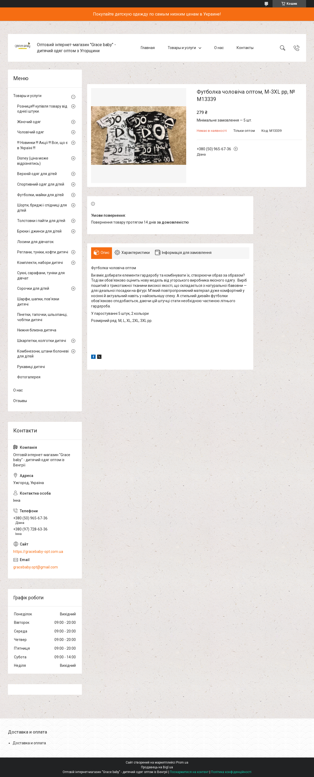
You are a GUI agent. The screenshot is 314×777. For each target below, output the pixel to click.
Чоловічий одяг (30, 132)
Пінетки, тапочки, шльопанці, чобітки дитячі (42, 317)
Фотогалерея (28, 377)
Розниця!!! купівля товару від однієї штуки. (42, 109)
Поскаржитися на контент (189, 772)
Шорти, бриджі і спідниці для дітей (42, 208)
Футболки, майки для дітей (40, 195)
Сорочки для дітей (33, 288)
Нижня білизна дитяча (36, 330)
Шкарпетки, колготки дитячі (41, 341)
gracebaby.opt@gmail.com (35, 567)
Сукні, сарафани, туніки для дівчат (41, 275)
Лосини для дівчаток (35, 242)
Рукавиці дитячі (31, 367)
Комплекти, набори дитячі (40, 262)
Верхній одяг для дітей (37, 174)
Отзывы (20, 401)
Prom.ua (182, 762)
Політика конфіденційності (231, 772)
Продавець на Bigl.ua (157, 767)
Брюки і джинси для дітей (39, 231)
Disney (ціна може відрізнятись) (32, 161)
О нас (219, 48)
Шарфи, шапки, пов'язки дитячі (38, 301)
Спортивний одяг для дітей (40, 184)
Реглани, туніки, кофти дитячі (42, 252)
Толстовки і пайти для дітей (41, 221)
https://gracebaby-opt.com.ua (38, 551)
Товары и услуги (182, 48)
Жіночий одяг (29, 122)
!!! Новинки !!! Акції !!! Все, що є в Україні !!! (42, 145)
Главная (148, 48)
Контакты (245, 48)
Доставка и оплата (29, 743)
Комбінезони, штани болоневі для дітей (43, 354)
